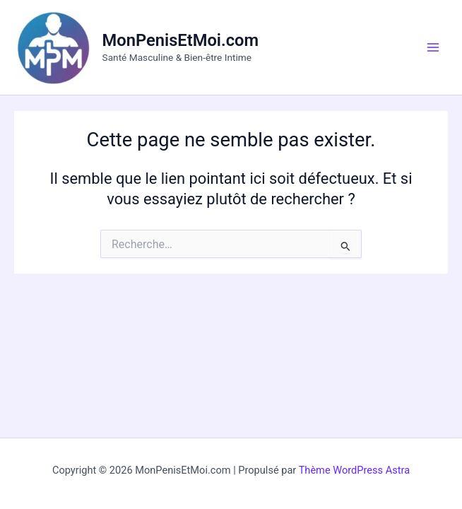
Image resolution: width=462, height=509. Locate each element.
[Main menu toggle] (433, 47)
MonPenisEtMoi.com (180, 40)
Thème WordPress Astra (354, 470)
